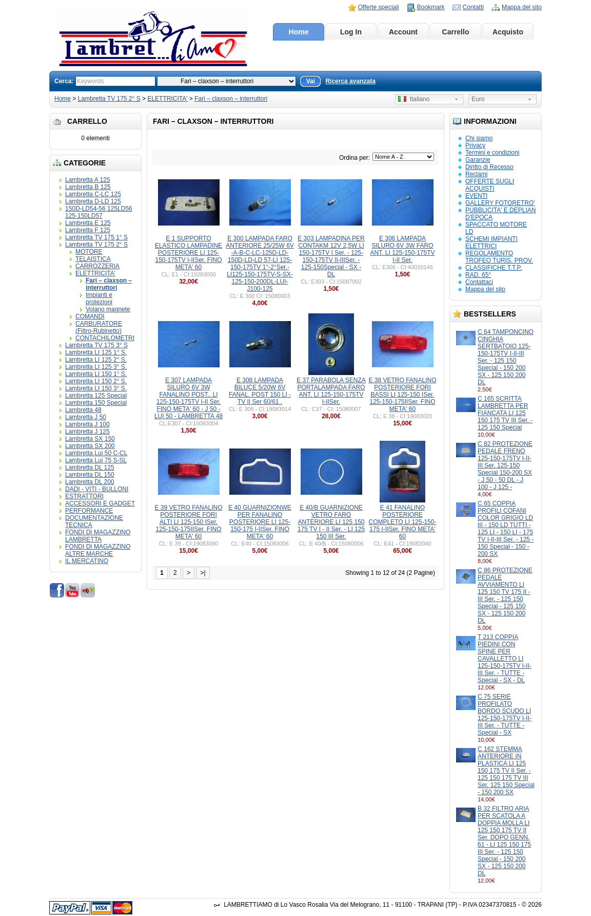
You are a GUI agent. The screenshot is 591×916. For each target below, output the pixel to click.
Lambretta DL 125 (89, 467)
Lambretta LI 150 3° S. (96, 388)
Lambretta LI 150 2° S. (96, 381)
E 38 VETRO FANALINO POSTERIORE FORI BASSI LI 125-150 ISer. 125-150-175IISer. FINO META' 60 (402, 395)
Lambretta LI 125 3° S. (96, 366)
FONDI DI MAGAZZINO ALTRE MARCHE (97, 550)
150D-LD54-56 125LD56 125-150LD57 (98, 212)
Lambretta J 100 (87, 424)
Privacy (475, 145)
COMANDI (90, 316)
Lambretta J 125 (87, 431)
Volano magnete (108, 309)
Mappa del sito (522, 7)
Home (299, 32)
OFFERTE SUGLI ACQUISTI (489, 185)
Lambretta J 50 (85, 417)
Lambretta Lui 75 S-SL (96, 460)
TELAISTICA (93, 259)
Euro (477, 99)
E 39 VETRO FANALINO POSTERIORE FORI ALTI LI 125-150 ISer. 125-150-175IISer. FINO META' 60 (188, 522)
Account (403, 32)
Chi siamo (479, 138)
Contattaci (479, 282)
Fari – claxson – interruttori (230, 98)
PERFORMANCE (89, 510)
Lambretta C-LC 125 (93, 194)
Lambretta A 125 (87, 179)
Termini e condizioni (492, 152)
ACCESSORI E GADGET (100, 503)
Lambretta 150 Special (96, 402)
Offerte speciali (378, 7)
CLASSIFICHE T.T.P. (493, 267)
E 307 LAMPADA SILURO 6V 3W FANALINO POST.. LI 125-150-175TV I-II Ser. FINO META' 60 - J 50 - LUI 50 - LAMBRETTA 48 (188, 398)
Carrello (455, 32)
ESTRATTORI (84, 496)
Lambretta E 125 (88, 223)
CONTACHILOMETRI (104, 338)
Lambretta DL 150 (89, 474)
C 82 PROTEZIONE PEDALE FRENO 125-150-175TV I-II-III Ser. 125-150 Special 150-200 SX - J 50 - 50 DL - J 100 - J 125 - (505, 465)
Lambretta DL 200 (89, 481)
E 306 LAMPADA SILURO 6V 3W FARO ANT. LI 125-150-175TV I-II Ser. (402, 249)
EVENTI (476, 195)
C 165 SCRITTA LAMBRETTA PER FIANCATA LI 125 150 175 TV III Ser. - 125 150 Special (505, 413)
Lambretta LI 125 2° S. (96, 359)
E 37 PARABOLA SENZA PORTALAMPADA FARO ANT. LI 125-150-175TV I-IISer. (331, 391)
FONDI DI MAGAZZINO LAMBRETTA (97, 536)
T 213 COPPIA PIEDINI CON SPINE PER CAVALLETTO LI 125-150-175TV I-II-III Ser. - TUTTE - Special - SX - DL (504, 658)
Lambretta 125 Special (96, 395)
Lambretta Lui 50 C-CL (96, 453)
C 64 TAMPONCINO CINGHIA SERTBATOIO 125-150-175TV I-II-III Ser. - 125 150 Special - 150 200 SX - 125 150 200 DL (506, 357)
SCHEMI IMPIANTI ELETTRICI (491, 242)
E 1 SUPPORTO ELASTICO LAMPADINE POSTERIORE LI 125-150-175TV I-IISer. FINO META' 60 (188, 253)
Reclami (476, 174)
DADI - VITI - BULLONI (96, 489)
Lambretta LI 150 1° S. (96, 374)
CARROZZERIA (97, 266)
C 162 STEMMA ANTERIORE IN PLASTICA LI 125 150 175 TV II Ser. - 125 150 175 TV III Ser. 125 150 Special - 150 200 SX (506, 770)
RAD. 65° (478, 274)
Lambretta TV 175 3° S (96, 345)
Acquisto (508, 32)
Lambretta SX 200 (90, 446)
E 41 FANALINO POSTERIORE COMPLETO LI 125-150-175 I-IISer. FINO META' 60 (403, 522)
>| (202, 572)
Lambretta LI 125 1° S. (96, 352)
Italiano (413, 99)
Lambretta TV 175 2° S (109, 98)
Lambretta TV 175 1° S (96, 237)
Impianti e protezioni (99, 298)
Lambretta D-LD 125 (93, 201)
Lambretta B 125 (88, 187)
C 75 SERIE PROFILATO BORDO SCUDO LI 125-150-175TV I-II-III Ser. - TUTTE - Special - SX (504, 714)
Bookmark (431, 7)
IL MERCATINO (86, 561)
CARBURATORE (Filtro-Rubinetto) (98, 327)
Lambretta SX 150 (90, 438)
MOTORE (88, 251)
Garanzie (477, 159)
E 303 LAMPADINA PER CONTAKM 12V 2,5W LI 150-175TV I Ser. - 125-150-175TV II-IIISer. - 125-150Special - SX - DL (331, 256)
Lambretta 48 (83, 410)
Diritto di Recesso (489, 167)
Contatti (473, 7)
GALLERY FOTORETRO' (500, 203)
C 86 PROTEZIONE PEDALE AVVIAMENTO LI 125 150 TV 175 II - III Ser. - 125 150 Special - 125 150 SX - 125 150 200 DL (505, 595)
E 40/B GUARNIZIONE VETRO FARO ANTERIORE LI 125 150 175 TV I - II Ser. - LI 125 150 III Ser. (331, 522)
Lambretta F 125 (87, 230)
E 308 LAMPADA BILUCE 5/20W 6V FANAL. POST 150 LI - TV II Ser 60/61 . (260, 391)
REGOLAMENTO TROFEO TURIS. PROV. (499, 257)
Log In (351, 32)
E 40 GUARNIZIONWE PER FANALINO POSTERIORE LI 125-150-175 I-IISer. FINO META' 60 (259, 522)
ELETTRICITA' (167, 98)
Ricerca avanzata (350, 81)
